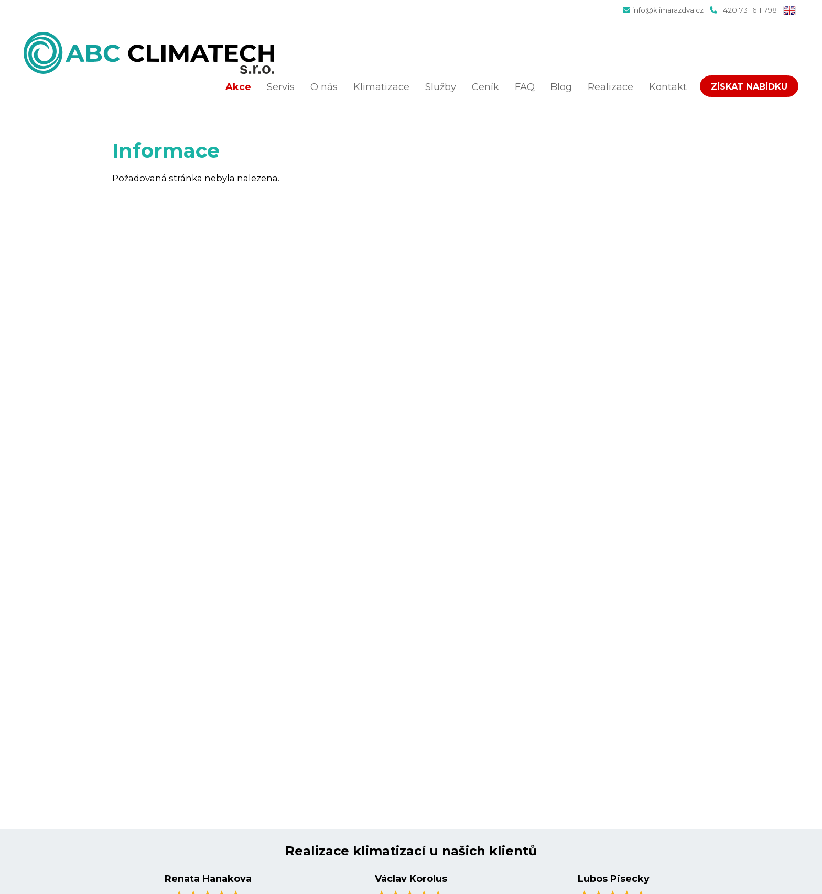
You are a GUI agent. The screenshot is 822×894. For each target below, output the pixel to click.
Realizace (610, 87)
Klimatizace (381, 87)
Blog (561, 87)
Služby (440, 87)
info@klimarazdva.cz (668, 10)
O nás (324, 87)
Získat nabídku (749, 86)
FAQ (525, 87)
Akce (238, 87)
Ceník (485, 87)
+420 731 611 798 (748, 10)
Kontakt (668, 87)
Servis (281, 87)
